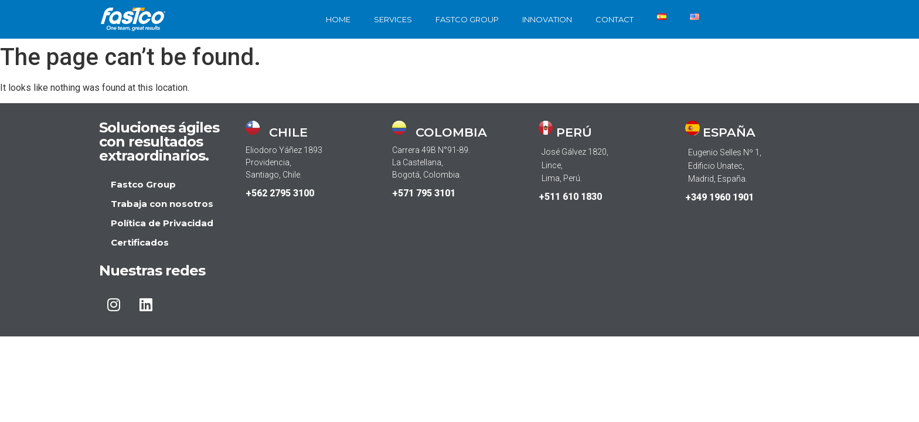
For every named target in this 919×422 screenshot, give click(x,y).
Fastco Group (143, 184)
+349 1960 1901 (719, 197)
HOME (338, 19)
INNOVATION (547, 19)
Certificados (140, 242)
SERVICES (393, 19)
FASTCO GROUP (467, 19)
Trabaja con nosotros (162, 203)
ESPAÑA (729, 132)
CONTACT (614, 19)
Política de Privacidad (162, 223)
